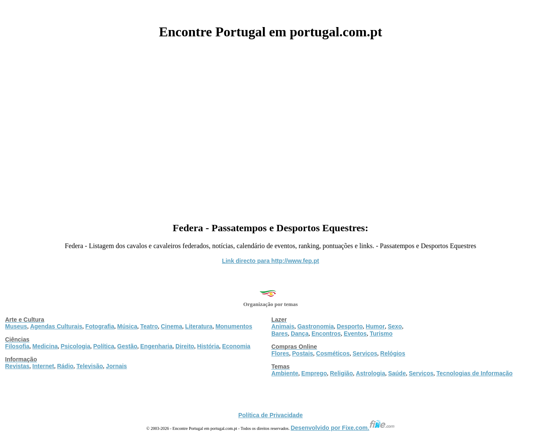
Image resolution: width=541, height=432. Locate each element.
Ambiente (284, 373)
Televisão (90, 366)
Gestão (127, 346)
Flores (280, 353)
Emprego (314, 373)
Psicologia (75, 346)
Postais (302, 353)
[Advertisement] (270, 127)
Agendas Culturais (56, 326)
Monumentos (234, 326)
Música (127, 326)
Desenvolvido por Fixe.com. (343, 427)
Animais (282, 326)
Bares (279, 333)
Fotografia (99, 326)
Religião (341, 373)
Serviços (364, 353)
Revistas (17, 366)
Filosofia (17, 346)
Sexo (395, 326)
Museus (16, 326)
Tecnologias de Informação (475, 373)
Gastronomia (315, 326)
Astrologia (370, 373)
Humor (375, 326)
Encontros (326, 333)
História (208, 346)
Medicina (45, 346)
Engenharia (156, 346)
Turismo (381, 333)
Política (104, 346)
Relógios (392, 353)
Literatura (199, 326)
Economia (236, 346)
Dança (300, 333)
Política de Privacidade (270, 415)
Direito (184, 346)
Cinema (172, 326)
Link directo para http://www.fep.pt (270, 260)
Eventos (355, 333)
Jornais (116, 366)
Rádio (65, 366)
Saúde (397, 373)
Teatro (149, 326)
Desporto (350, 326)
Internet (43, 366)
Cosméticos (333, 353)
